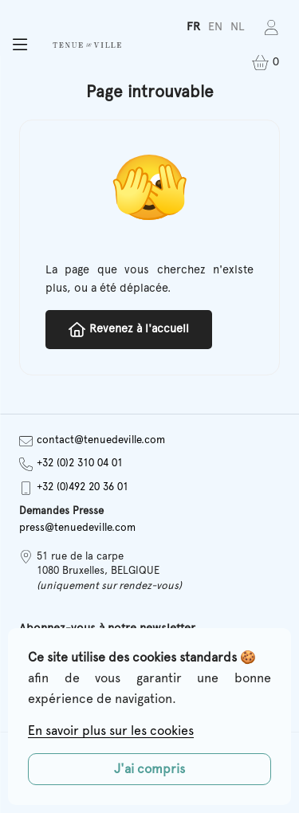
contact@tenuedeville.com (92, 441)
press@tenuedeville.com (77, 528)
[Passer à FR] (193, 27)
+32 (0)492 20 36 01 (73, 488)
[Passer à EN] (215, 27)
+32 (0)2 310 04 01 (71, 464)
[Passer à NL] (237, 27)
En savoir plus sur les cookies (111, 731)
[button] (20, 45)
